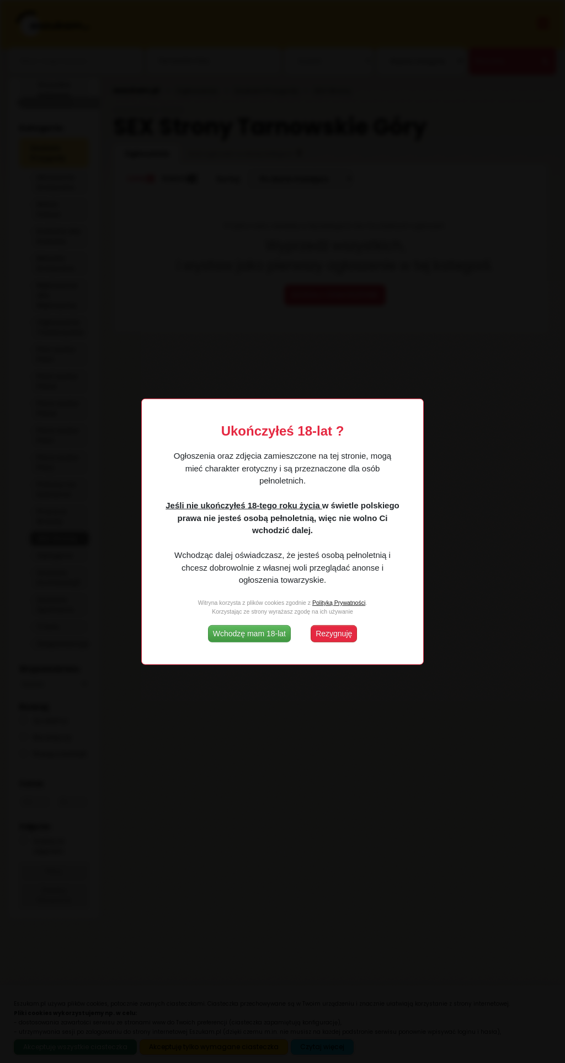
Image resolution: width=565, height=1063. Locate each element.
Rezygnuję (334, 633)
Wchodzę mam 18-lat (249, 633)
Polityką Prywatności (338, 602)
